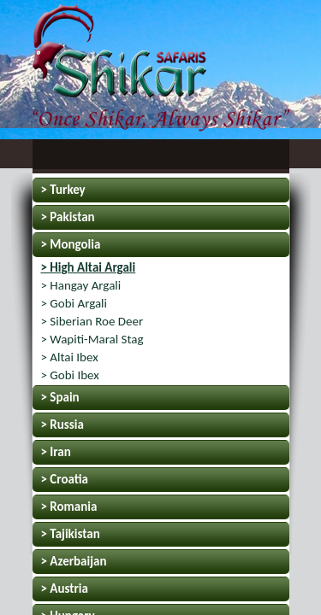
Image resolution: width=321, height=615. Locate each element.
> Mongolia (71, 244)
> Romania (69, 506)
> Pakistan (68, 217)
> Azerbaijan (74, 561)
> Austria (64, 588)
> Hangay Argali (81, 285)
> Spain (60, 397)
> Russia (62, 424)
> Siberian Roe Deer (92, 321)
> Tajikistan (70, 534)
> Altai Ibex (69, 357)
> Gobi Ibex (70, 375)
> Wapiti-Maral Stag (92, 339)
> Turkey (63, 189)
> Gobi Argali (74, 303)
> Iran (56, 452)
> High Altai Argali (88, 267)
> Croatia (64, 479)
